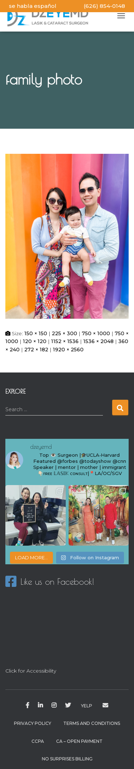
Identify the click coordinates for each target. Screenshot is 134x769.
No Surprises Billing (67, 758)
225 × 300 (64, 333)
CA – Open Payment (79, 741)
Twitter (67, 705)
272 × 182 (36, 349)
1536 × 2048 (98, 341)
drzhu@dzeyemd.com (105, 705)
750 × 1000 (96, 333)
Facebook (27, 705)
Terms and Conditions (91, 723)
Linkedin (40, 705)
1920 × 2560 (68, 349)
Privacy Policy (32, 723)
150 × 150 (35, 333)
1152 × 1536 (65, 341)
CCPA (37, 741)
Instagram (54, 705)
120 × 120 (34, 341)
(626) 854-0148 (104, 6)
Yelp (86, 705)
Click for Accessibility (30, 671)
